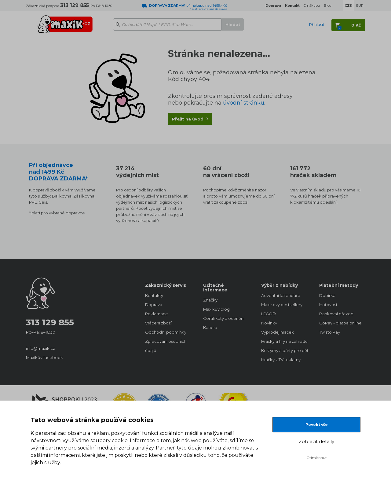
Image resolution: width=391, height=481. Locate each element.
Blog (327, 5)
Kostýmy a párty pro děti (284, 350)
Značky (210, 300)
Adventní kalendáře (280, 295)
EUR (360, 5)
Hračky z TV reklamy (281, 359)
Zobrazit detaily (316, 441)
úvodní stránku (243, 102)
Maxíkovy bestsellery (281, 304)
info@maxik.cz (40, 348)
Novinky (269, 322)
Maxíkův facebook (44, 357)
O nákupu (312, 5)
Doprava (153, 304)
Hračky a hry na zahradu (284, 341)
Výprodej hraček (277, 332)
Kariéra (210, 327)
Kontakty (154, 295)
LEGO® (268, 313)
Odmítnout (316, 457)
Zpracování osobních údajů (166, 346)
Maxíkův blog (216, 309)
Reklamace (156, 313)
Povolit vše (316, 424)
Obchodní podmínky (165, 332)
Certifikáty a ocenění (223, 318)
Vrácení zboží (158, 322)
